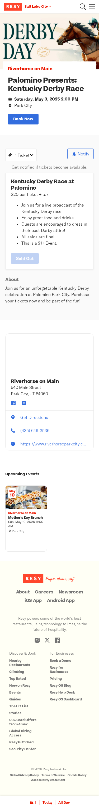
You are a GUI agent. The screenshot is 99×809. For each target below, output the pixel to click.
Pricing (56, 678)
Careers (44, 592)
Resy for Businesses (59, 669)
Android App (60, 600)
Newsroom (71, 592)
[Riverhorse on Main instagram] (24, 403)
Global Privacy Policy (24, 775)
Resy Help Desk (62, 692)
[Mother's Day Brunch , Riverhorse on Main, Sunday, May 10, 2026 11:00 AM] (26, 518)
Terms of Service (53, 775)
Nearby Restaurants (19, 662)
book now (23, 119)
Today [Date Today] (47, 802)
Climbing (16, 671)
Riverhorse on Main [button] (30, 69)
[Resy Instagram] (37, 640)
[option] (49, 41)
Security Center (22, 749)
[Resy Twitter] (47, 640)
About (23, 592)
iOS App (33, 600)
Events (15, 692)
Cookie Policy (77, 775)
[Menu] (90, 7)
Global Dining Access (20, 733)
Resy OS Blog (60, 685)
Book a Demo (60, 660)
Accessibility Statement (48, 780)
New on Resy (19, 685)
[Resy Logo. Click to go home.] (13, 7)
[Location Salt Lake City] (37, 6)
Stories (15, 713)
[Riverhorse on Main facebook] (13, 403)
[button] (83, 7)
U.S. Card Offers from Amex (22, 722)
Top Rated (17, 678)
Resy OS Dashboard (66, 699)
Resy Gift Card (21, 742)
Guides (15, 699)
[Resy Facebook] (57, 640)
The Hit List (18, 706)
